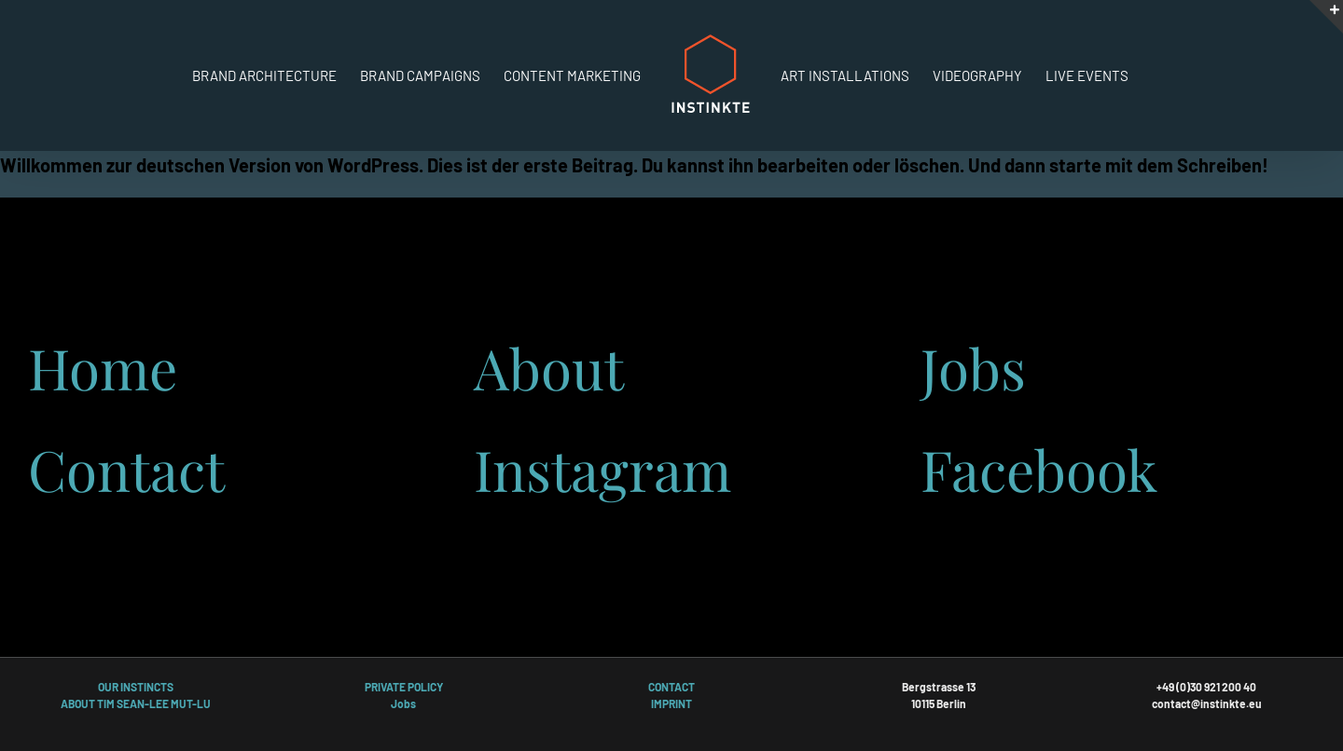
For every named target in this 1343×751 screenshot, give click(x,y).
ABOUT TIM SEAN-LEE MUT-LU (136, 703)
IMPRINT (671, 703)
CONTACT (671, 686)
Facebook (1039, 468)
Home (102, 367)
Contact (126, 468)
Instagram (602, 468)
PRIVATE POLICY (404, 686)
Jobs (973, 367)
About (549, 367)
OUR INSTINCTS (135, 686)
